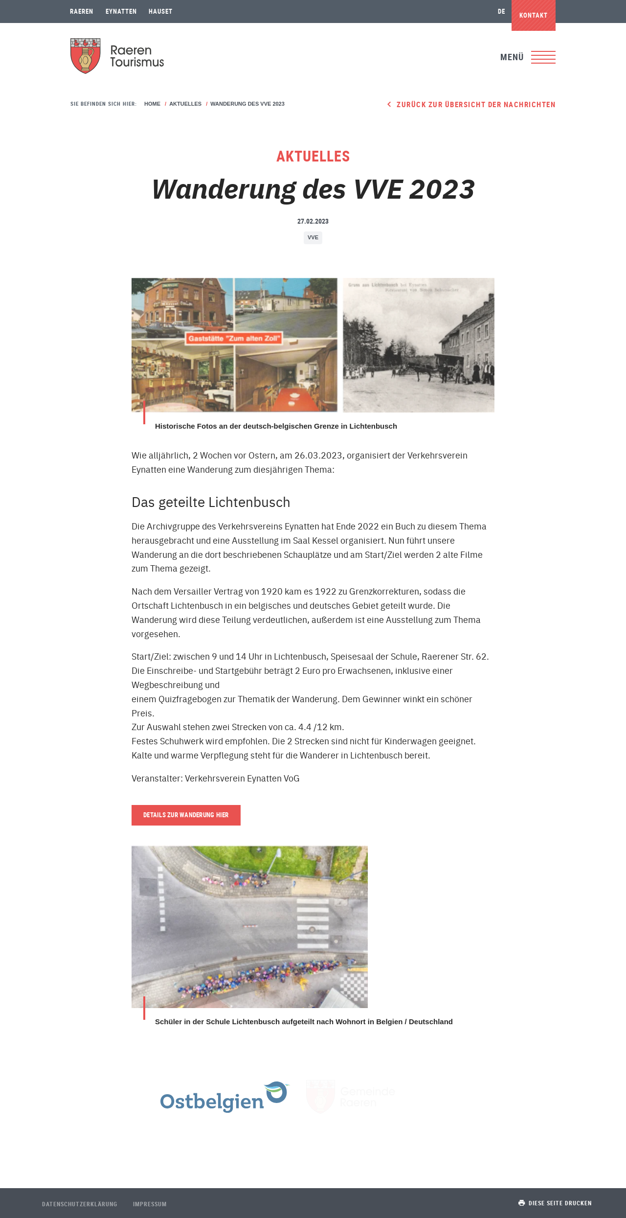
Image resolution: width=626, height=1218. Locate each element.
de (501, 11)
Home (152, 104)
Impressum (150, 1204)
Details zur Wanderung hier (186, 814)
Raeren (81, 11)
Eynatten (121, 11)
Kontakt (533, 15)
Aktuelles (185, 104)
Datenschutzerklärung (79, 1204)
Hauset (161, 11)
